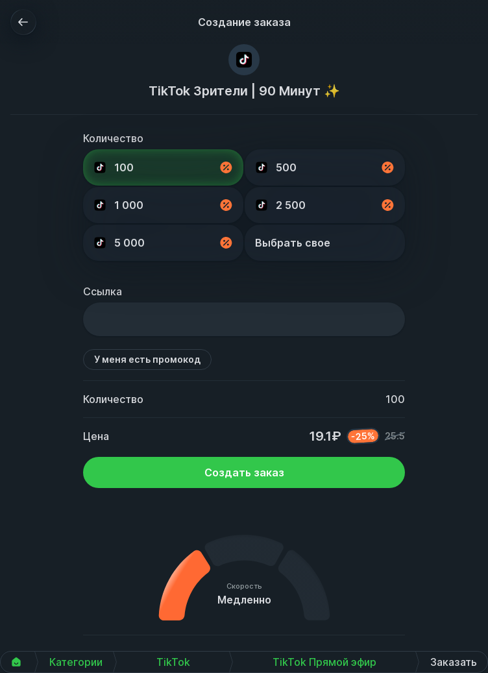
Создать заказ (244, 472)
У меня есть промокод (147, 359)
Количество (113, 138)
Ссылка (102, 291)
